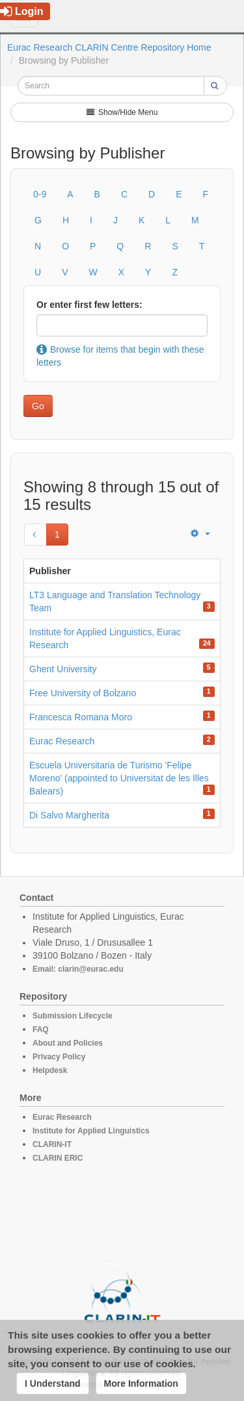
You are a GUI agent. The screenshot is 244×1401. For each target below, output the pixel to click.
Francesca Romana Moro (80, 717)
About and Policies (68, 1043)
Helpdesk (50, 1070)
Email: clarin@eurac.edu (78, 969)
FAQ (41, 1029)
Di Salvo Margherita (69, 815)
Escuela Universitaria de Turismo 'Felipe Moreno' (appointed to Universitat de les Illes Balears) (119, 778)
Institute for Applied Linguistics (91, 1130)
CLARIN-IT (52, 1144)
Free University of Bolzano (82, 693)
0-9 (39, 194)
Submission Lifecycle (73, 1015)
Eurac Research (61, 741)
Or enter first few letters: (89, 304)
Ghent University (62, 669)
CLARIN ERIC (58, 1158)
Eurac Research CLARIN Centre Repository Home (109, 47)
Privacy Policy (59, 1056)
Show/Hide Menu (122, 112)
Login (22, 11)
